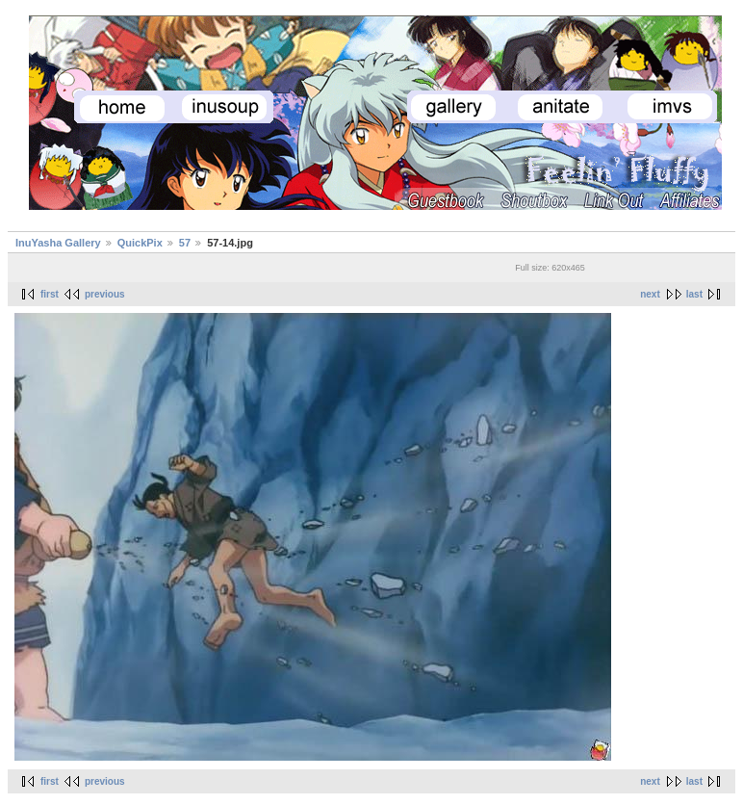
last (694, 294)
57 (185, 242)
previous (105, 294)
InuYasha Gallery (58, 242)
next (650, 294)
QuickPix (140, 242)
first (49, 294)
